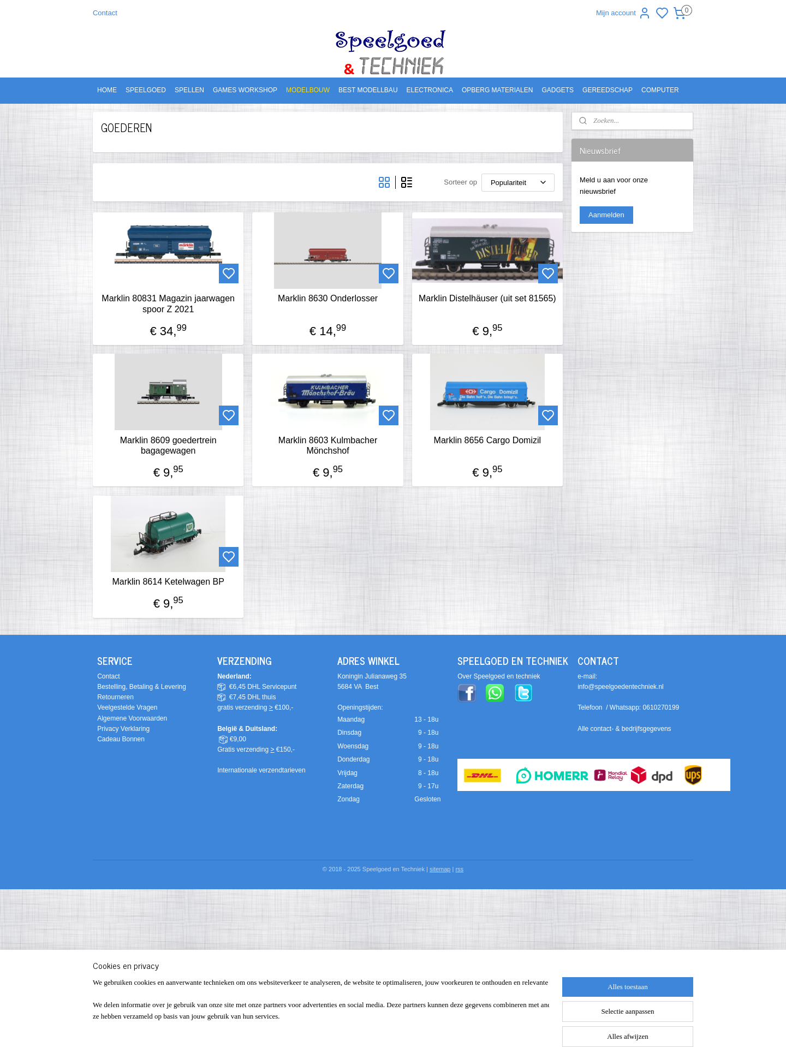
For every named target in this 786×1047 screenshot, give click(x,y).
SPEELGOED (146, 90)
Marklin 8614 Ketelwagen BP (168, 581)
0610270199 (661, 707)
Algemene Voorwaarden (132, 718)
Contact (105, 13)
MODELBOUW (308, 90)
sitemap (440, 869)
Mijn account (623, 13)
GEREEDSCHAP (607, 90)
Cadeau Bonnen (121, 739)
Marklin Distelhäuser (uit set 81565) (487, 298)
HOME (107, 90)
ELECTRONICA (430, 90)
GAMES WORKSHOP (245, 90)
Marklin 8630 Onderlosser (328, 298)
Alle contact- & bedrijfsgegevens (624, 729)
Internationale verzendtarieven (261, 770)
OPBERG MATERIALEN (497, 90)
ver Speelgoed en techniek (501, 676)
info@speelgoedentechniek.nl (620, 687)
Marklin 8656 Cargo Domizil (487, 440)
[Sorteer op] (518, 182)
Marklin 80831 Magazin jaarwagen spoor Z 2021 (168, 303)
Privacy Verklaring (123, 729)
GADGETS (557, 90)
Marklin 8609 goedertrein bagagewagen (168, 445)
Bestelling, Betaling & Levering (141, 687)
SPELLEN (189, 90)
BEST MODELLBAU (367, 90)
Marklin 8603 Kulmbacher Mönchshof (327, 445)
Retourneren (115, 697)
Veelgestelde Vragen (127, 707)
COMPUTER (660, 90)
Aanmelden (606, 215)
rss (459, 869)
